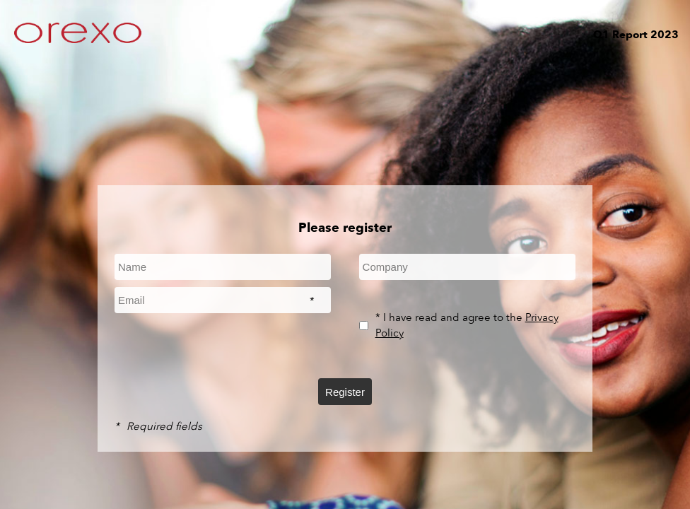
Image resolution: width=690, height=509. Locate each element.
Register (345, 392)
